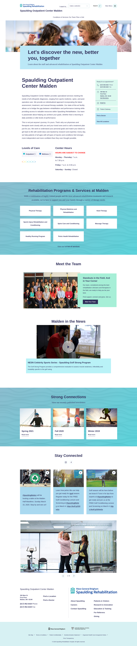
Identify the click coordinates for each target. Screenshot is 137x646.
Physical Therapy (35, 210)
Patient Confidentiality (55, 634)
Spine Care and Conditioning (68, 223)
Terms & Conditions (41, 634)
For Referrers (99, 612)
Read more (26, 434)
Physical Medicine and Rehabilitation (68, 210)
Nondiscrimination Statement (72, 634)
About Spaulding (78, 600)
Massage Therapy (101, 223)
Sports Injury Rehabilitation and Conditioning (35, 223)
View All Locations (103, 121)
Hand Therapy (101, 210)
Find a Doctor (101, 115)
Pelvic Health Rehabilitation (68, 236)
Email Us (102, 102)
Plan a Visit (85, 17)
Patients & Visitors (101, 600)
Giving (96, 616)
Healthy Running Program (35, 236)
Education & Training (102, 608)
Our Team (72, 17)
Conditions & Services (56, 17)
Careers (74, 604)
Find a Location (49, 596)
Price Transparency (68, 637)
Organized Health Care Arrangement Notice (94, 634)
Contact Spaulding (78, 608)
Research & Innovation (103, 604)
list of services (73, 246)
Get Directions (104, 97)
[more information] (35, 154)
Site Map (30, 634)
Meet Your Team (91, 302)
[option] (68, 546)
